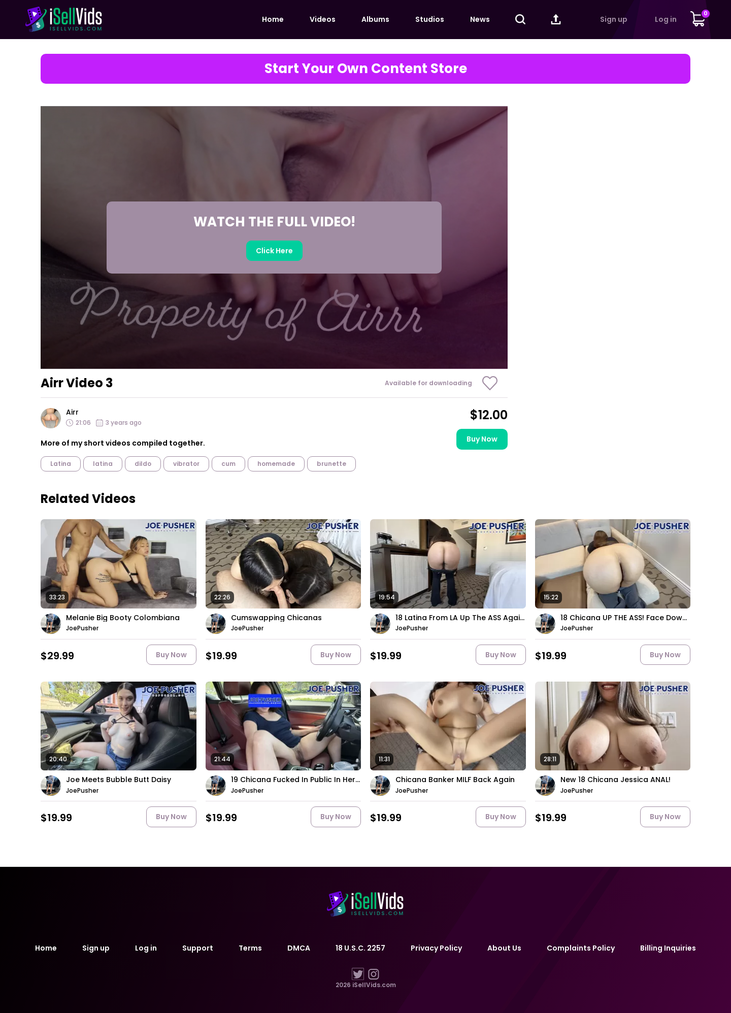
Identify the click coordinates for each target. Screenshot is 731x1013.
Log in (666, 19)
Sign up (613, 19)
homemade (276, 463)
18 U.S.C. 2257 (360, 948)
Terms (250, 948)
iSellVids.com (374, 985)
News (480, 19)
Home (273, 19)
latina (103, 463)
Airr (72, 412)
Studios (429, 19)
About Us (504, 948)
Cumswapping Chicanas (276, 618)
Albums (375, 19)
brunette (331, 463)
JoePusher (82, 628)
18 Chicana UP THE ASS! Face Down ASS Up (625, 618)
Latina (60, 463)
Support (197, 948)
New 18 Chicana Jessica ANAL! (615, 779)
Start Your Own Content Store (365, 68)
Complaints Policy (581, 948)
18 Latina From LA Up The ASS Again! (460, 618)
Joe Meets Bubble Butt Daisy (118, 779)
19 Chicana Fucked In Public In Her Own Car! (296, 779)
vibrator (186, 463)
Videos (323, 19)
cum (228, 463)
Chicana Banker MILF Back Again (455, 779)
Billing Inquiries (668, 948)
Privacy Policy (436, 948)
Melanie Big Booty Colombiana (123, 618)
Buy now (482, 439)
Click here (274, 251)
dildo (143, 463)
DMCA (298, 948)
